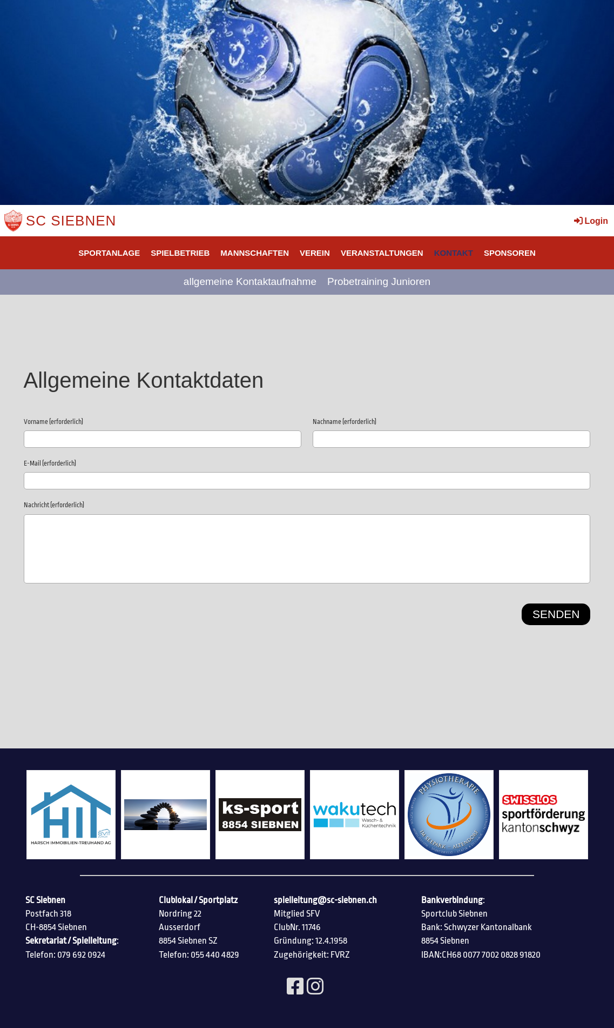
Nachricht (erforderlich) (54, 505)
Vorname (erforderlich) (53, 422)
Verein (315, 252)
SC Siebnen (71, 221)
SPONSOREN (510, 252)
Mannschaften (254, 252)
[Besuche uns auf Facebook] (295, 987)
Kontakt (453, 252)
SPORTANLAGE (109, 252)
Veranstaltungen (382, 252)
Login (590, 221)
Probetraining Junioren (378, 281)
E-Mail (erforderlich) (50, 463)
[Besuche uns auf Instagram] (315, 987)
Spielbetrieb (180, 252)
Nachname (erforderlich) (344, 422)
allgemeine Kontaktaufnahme (250, 281)
